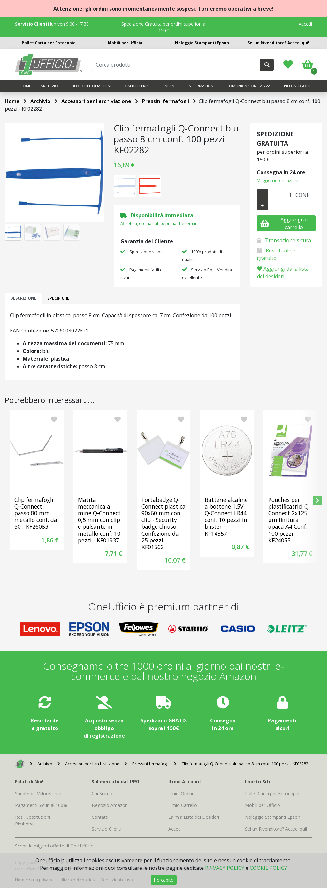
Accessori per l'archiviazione (96, 101)
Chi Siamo (102, 793)
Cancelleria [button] (137, 86)
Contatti (100, 817)
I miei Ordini (180, 793)
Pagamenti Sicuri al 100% (41, 805)
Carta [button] (168, 86)
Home (25, 86)
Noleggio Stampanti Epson (202, 43)
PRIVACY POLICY (224, 867)
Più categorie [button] (298, 86)
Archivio (40, 101)
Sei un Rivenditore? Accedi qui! (278, 43)
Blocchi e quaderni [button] (92, 86)
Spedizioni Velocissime (38, 793)
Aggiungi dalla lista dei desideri (283, 272)
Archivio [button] (50, 86)
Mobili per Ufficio (125, 43)
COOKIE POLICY (268, 867)
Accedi (305, 24)
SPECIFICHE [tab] (58, 298)
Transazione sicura (288, 240)
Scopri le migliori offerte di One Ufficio (54, 846)
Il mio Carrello (182, 805)
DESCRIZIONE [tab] (23, 298)
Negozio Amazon (110, 805)
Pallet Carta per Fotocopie (49, 43)
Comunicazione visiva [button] (248, 86)
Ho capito (164, 880)
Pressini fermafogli (165, 101)
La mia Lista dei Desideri (193, 817)
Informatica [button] (201, 86)
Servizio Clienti (106, 829)
